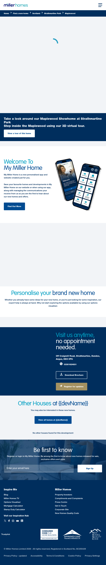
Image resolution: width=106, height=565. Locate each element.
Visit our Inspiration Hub (16, 516)
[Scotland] (37, 13)
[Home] (8, 13)
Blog (6, 494)
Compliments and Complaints (69, 498)
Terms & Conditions (55, 556)
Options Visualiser (12, 502)
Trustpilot (5, 534)
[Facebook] (9, 522)
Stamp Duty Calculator (14, 509)
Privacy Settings (92, 556)
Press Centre (61, 502)
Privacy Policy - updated (15, 556)
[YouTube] (17, 522)
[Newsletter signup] (39, 468)
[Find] (22, 13)
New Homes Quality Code (67, 513)
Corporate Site (62, 509)
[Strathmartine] (54, 13)
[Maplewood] (70, 13)
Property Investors (63, 494)
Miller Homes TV (11, 498)
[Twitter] (5, 522)
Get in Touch (60, 506)
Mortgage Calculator (13, 506)
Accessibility (36, 556)
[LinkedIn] (22, 522)
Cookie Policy (74, 556)
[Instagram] (13, 522)
